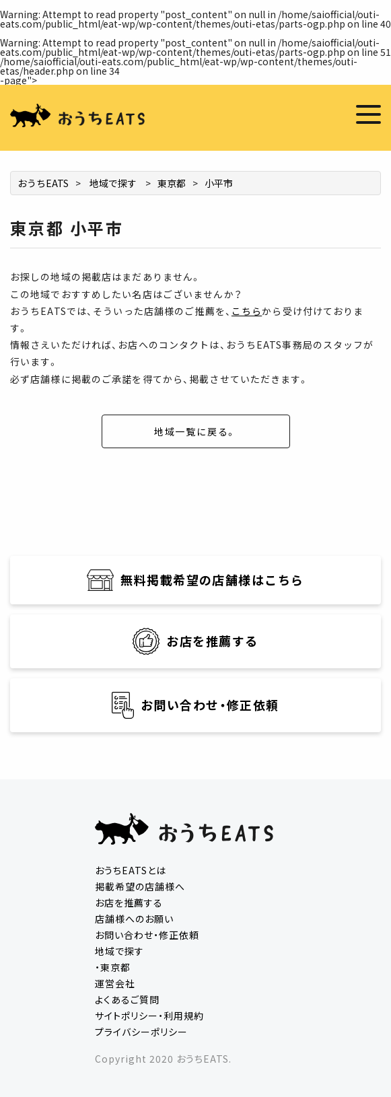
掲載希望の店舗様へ (140, 886)
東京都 (171, 183)
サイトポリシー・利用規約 (149, 1015)
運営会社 (115, 983)
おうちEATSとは (130, 870)
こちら (247, 311)
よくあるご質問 (127, 999)
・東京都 (113, 967)
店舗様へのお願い (134, 918)
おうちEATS (43, 183)
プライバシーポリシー (141, 1031)
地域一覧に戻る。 (196, 431)
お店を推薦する (129, 902)
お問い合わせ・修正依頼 (147, 935)
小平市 (219, 183)
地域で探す (113, 183)
